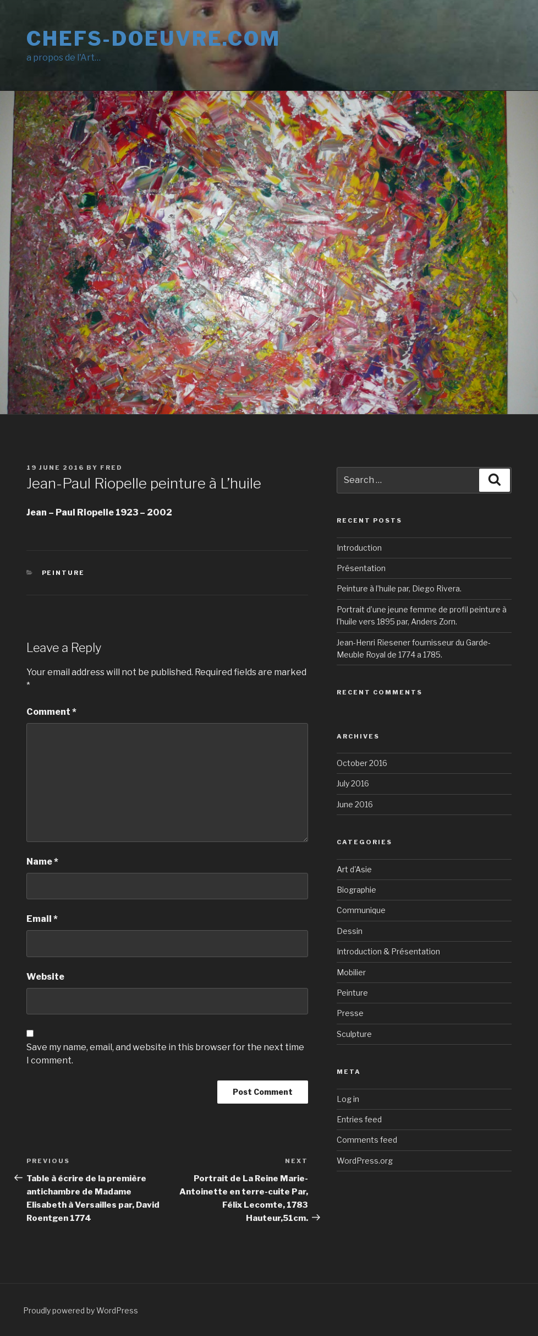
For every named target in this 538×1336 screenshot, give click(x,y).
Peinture (63, 573)
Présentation (361, 568)
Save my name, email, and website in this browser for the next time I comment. (165, 1054)
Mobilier (351, 972)
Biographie (356, 889)
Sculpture (354, 1034)
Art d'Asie (354, 869)
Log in (348, 1099)
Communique (361, 910)
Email (42, 919)
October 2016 (362, 763)
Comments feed (367, 1139)
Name (42, 861)
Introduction (359, 547)
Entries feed (359, 1119)
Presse (350, 1013)
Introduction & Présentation (388, 951)
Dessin (350, 931)
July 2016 (353, 783)
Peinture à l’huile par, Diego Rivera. (399, 588)
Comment (51, 712)
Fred (111, 467)
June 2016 (355, 804)
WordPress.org (365, 1160)
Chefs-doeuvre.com (153, 38)
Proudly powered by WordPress (80, 1310)
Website (45, 976)
